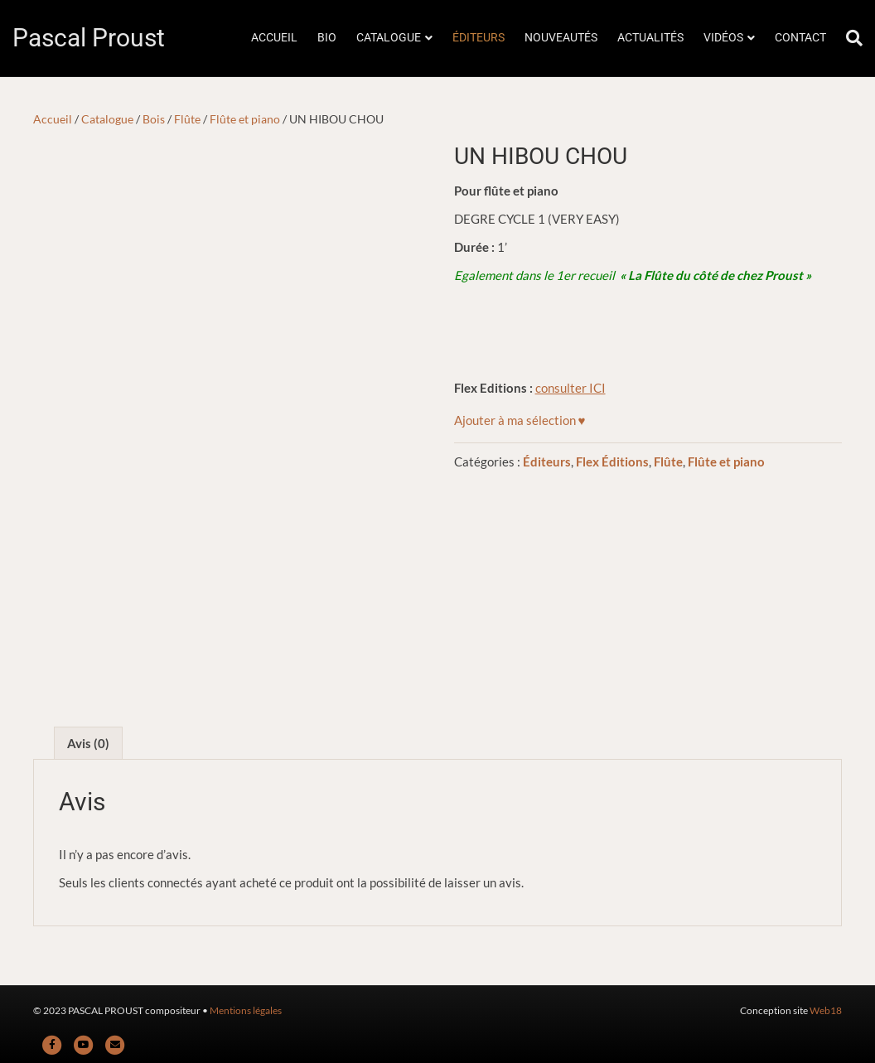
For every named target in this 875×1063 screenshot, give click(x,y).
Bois (154, 119)
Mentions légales (246, 1010)
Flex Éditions (612, 461)
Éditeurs (547, 461)
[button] (520, 420)
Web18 (826, 1010)
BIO (326, 37)
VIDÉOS (723, 37)
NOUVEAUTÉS (561, 37)
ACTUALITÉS (650, 37)
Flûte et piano (245, 119)
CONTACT (800, 37)
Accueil (52, 119)
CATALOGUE (388, 37)
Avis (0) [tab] (88, 743)
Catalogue (107, 119)
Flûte (187, 119)
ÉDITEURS (478, 37)
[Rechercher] (849, 38)
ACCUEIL (274, 37)
